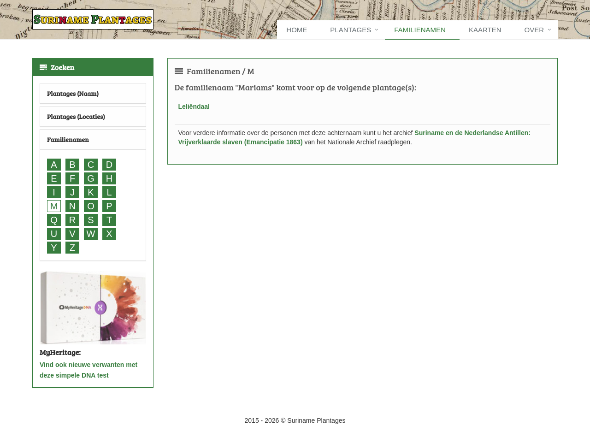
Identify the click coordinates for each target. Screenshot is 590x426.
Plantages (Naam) (73, 93)
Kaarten (485, 30)
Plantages (350, 30)
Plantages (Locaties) (76, 116)
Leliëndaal (194, 106)
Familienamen (420, 30)
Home (296, 30)
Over (534, 30)
